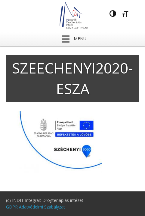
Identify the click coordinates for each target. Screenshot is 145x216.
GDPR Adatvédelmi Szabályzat (35, 207)
